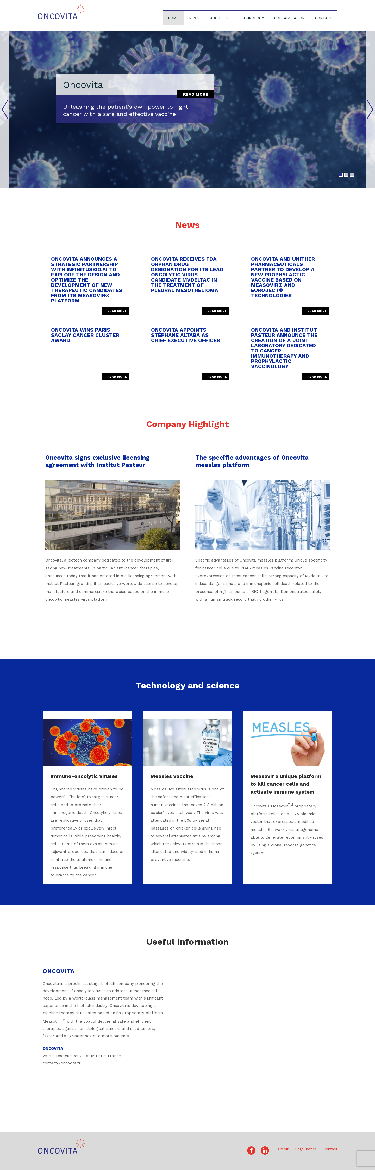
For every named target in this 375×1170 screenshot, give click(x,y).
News (194, 18)
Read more (195, 94)
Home (173, 18)
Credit (283, 1149)
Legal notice (306, 1149)
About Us (219, 18)
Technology (251, 18)
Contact (323, 18)
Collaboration (289, 18)
